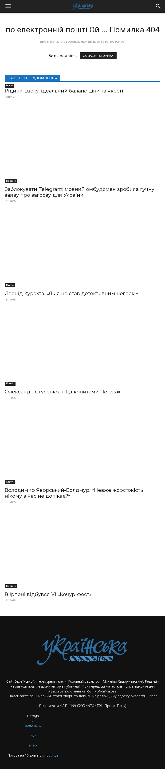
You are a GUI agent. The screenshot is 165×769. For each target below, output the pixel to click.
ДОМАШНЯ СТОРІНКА (98, 56)
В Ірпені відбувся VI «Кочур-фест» (48, 594)
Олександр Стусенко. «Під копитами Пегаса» (62, 392)
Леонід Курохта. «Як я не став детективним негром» (71, 293)
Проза (10, 285)
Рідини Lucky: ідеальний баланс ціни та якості (64, 91)
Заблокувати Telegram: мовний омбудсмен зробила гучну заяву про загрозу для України (79, 192)
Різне (9, 85)
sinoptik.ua (50, 755)
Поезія (10, 383)
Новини (11, 180)
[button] (8, 6)
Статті (9, 481)
